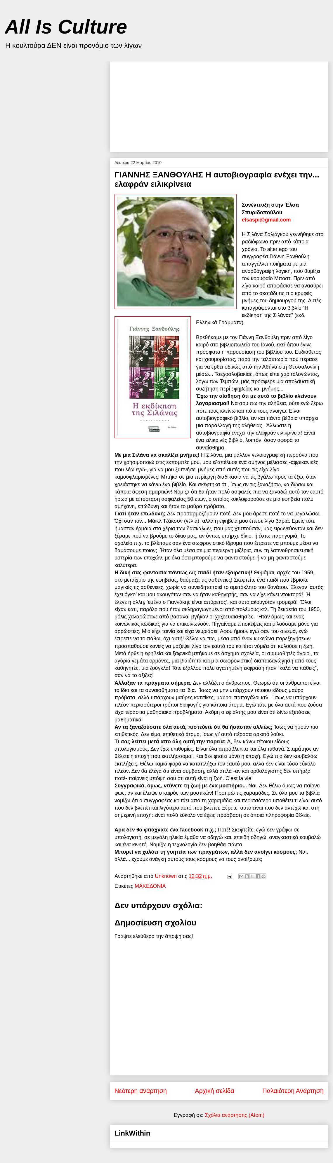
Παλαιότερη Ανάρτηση (293, 1090)
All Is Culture (66, 26)
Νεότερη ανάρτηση (141, 1090)
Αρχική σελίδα (214, 1090)
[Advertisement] (195, 104)
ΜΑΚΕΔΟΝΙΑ (150, 886)
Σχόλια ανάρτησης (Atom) (234, 1115)
